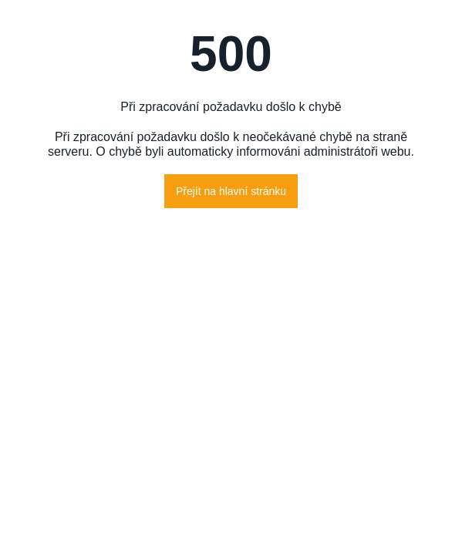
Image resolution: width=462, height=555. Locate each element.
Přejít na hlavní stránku (231, 191)
